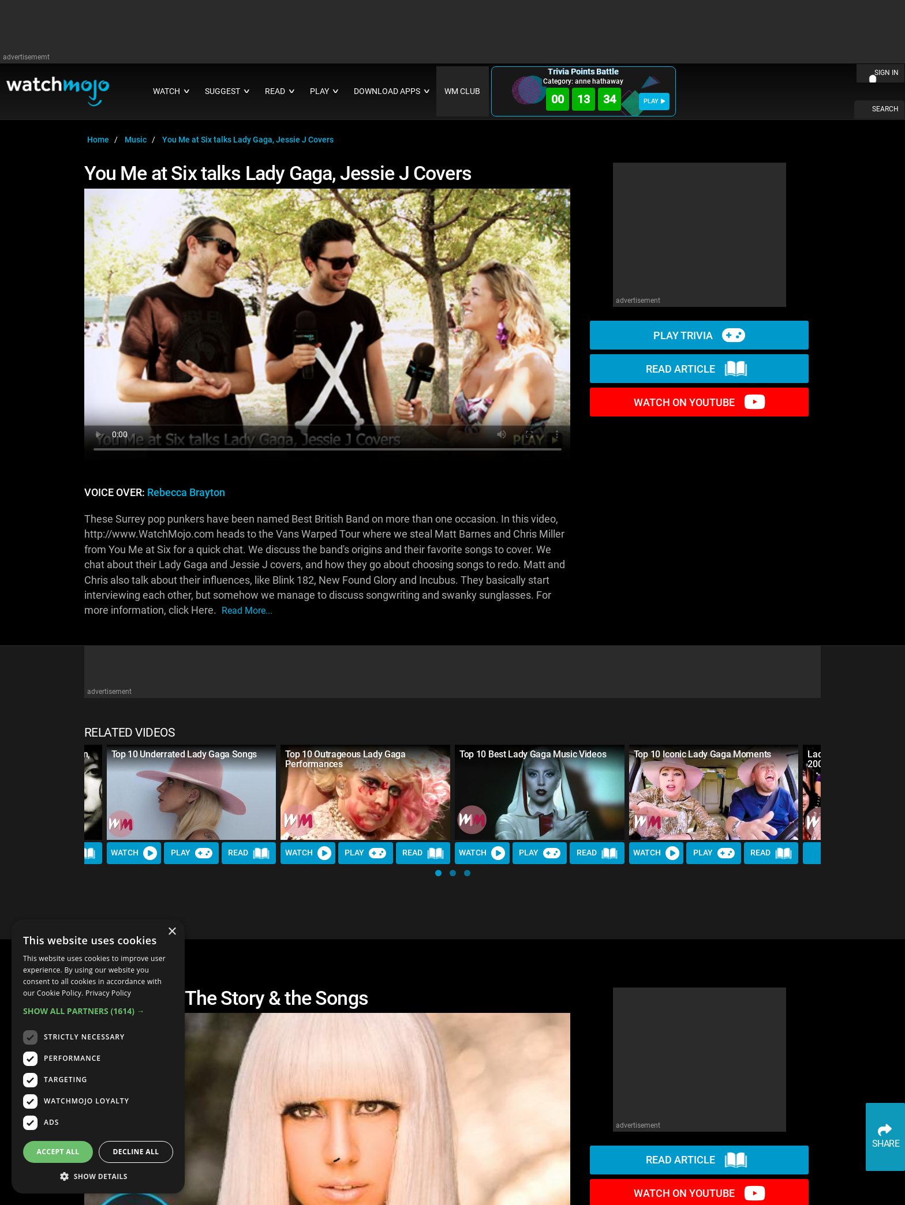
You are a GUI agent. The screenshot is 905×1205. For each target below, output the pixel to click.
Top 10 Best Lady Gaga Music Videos (532, 754)
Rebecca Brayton (186, 492)
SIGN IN (886, 73)
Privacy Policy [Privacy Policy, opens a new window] (108, 993)
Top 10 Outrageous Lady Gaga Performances (345, 759)
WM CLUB (462, 91)
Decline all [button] (136, 1152)
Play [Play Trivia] (191, 853)
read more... (247, 610)
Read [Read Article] (249, 853)
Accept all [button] (58, 1152)
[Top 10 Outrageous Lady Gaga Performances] (365, 792)
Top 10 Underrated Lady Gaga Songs (184, 754)
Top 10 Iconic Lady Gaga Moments (702, 754)
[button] (438, 873)
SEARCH (885, 109)
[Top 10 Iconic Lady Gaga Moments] (714, 792)
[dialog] (98, 1056)
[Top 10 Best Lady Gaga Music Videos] (539, 792)
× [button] (171, 932)
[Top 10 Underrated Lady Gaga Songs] (191, 792)
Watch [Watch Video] (134, 853)
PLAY (654, 101)
